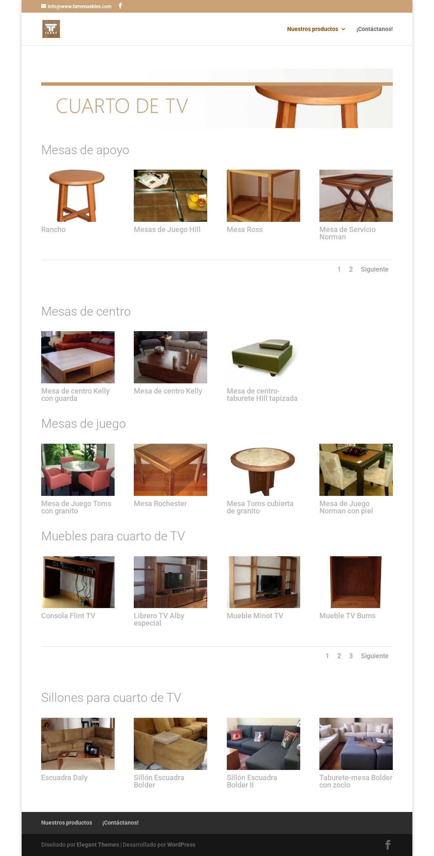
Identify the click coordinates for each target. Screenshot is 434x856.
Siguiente (375, 269)
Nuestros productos (312, 29)
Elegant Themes (98, 844)
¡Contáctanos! (374, 29)
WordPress (181, 844)
